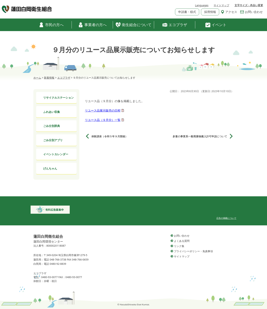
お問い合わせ (251, 12)
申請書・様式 (187, 12)
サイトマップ (221, 5)
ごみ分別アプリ (53, 140)
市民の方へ (51, 24)
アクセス (229, 12)
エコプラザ (174, 24)
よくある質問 (181, 241)
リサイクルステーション (58, 97)
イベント (215, 24)
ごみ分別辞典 (51, 126)
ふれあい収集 (51, 112)
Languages (201, 5)
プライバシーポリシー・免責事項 (193, 251)
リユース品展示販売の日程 (103, 110)
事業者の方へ (92, 24)
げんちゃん (50, 168)
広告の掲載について (226, 218)
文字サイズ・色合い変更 (249, 5)
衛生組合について (133, 24)
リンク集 (179, 246)
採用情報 (210, 12)
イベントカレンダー (55, 154)
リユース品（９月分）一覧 (103, 120)
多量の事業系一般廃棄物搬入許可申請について (200, 136)
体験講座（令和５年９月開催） (109, 136)
